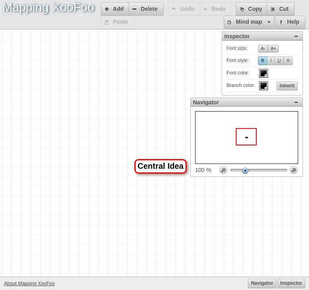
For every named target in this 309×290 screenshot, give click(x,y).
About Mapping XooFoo (29, 283)
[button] (115, 9)
